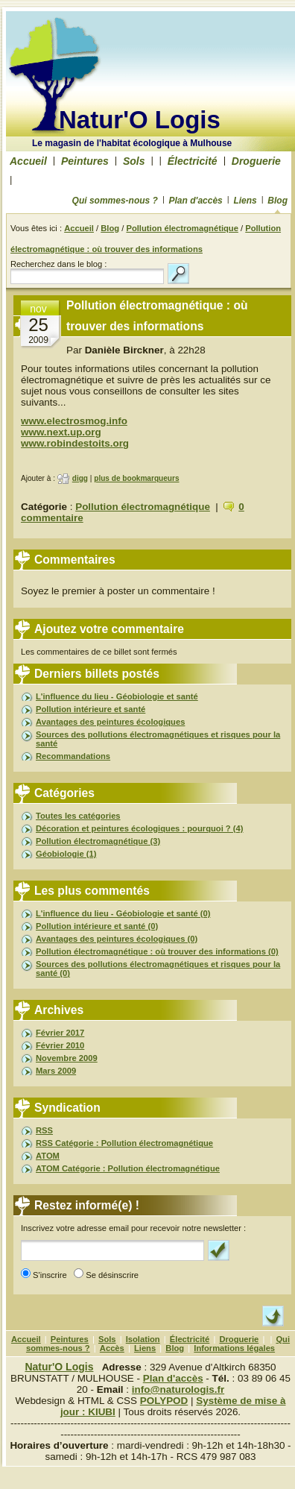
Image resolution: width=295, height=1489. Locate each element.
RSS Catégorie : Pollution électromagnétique (124, 1143)
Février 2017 (60, 1032)
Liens (244, 200)
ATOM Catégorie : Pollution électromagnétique (128, 1168)
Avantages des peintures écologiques (110, 721)
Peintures (85, 161)
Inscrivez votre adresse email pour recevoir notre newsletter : (133, 1228)
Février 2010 (60, 1045)
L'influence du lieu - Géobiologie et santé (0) (123, 913)
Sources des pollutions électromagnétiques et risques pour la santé (158, 739)
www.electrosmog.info (74, 420)
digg (80, 478)
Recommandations (73, 756)
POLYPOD (164, 1400)
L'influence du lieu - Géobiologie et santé (117, 696)
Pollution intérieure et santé (90, 709)
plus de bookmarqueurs (136, 478)
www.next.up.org (61, 432)
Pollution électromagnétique (182, 228)
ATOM (48, 1155)
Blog (277, 200)
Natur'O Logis (140, 119)
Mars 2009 (56, 1070)
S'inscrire (52, 1275)
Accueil (28, 161)
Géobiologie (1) (66, 853)
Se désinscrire (114, 1275)
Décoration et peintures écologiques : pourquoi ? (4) (139, 828)
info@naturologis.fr (178, 1389)
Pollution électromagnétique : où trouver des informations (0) (157, 951)
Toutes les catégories (78, 815)
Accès (112, 1348)
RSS (44, 1130)
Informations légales (234, 1348)
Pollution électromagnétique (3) (98, 841)
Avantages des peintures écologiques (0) (116, 938)
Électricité (193, 161)
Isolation (143, 1339)
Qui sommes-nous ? (115, 200)
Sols (134, 161)
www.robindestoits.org (75, 443)
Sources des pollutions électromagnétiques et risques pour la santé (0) (158, 969)
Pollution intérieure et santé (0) (97, 926)
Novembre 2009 (67, 1058)
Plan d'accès (196, 200)
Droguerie (256, 161)
